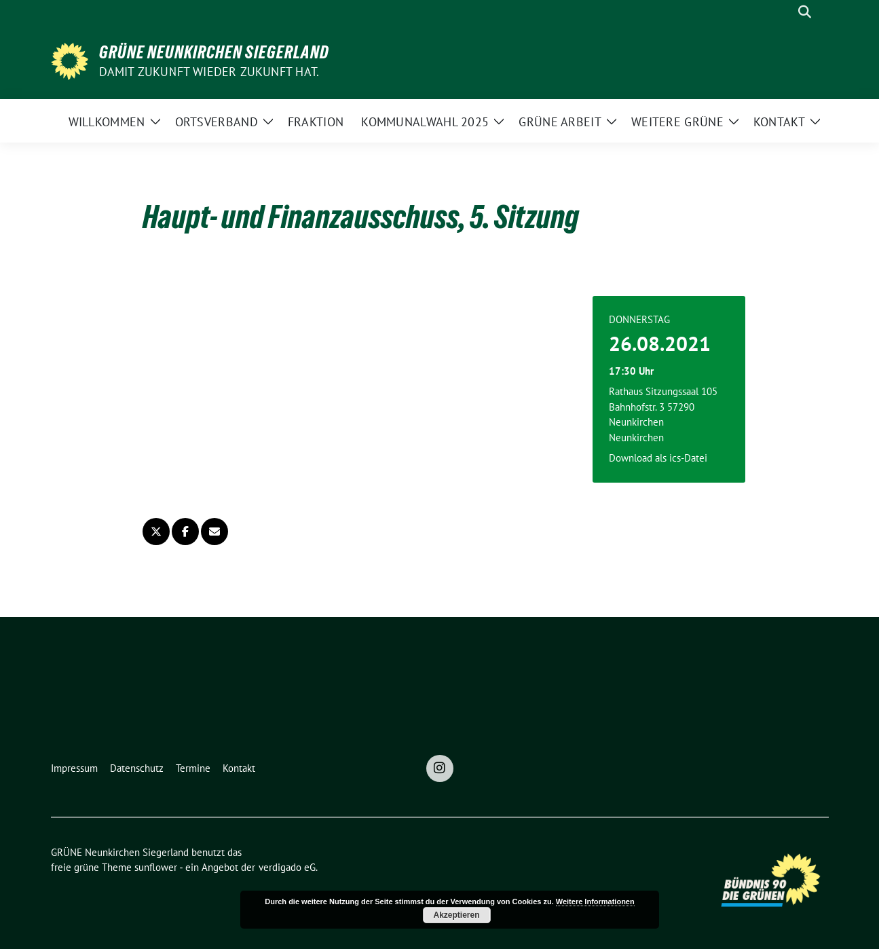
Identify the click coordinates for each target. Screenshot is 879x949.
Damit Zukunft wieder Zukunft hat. (209, 71)
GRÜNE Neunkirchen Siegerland (214, 52)
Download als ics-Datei (658, 457)
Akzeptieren (456, 915)
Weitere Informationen (595, 901)
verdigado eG (287, 867)
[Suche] (785, 12)
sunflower (155, 867)
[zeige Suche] (804, 12)
